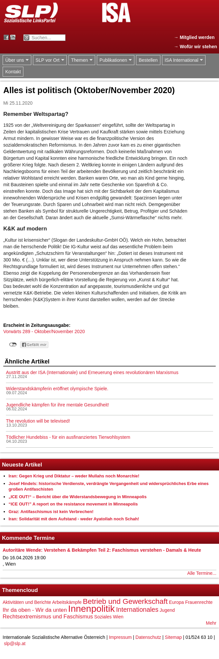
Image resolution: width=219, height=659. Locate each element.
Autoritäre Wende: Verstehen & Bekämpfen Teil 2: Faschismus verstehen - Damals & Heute (102, 550)
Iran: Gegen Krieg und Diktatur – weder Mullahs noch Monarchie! (74, 475)
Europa (176, 602)
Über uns (16, 60)
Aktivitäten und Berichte (27, 602)
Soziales (103, 616)
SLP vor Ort (48, 60)
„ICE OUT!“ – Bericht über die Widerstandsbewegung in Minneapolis (78, 496)
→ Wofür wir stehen (195, 46)
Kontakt (13, 71)
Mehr (211, 623)
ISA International (182, 60)
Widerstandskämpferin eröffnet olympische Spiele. (57, 388)
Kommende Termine (28, 538)
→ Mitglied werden (194, 37)
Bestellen (148, 60)
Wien (118, 616)
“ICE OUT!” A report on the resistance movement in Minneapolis (73, 504)
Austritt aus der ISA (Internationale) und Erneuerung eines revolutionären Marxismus (92, 372)
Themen (80, 60)
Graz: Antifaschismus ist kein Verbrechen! (51, 511)
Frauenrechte (198, 602)
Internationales (137, 609)
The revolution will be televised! (38, 421)
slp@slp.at (15, 643)
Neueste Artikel (22, 465)
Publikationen (114, 60)
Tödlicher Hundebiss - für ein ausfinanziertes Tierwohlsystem (68, 437)
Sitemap (173, 637)
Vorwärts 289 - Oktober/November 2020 (44, 331)
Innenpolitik (91, 609)
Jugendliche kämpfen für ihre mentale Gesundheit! (57, 404)
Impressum (120, 637)
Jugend (167, 610)
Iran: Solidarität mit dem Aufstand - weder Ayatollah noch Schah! (74, 518)
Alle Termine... (201, 573)
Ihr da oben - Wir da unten (35, 610)
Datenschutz (148, 637)
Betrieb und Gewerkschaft (125, 601)
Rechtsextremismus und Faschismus (48, 616)
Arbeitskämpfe (66, 602)
